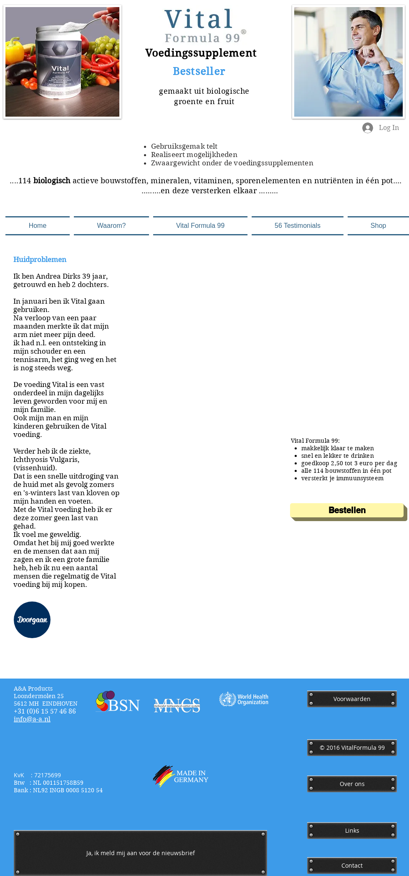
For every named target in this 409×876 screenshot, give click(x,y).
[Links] (352, 830)
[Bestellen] (347, 510)
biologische (228, 91)
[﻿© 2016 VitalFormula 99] (352, 747)
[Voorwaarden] (352, 699)
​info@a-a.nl (32, 719)
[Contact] (352, 865)
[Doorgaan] (32, 619)
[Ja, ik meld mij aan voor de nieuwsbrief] (140, 853)
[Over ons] (352, 784)
